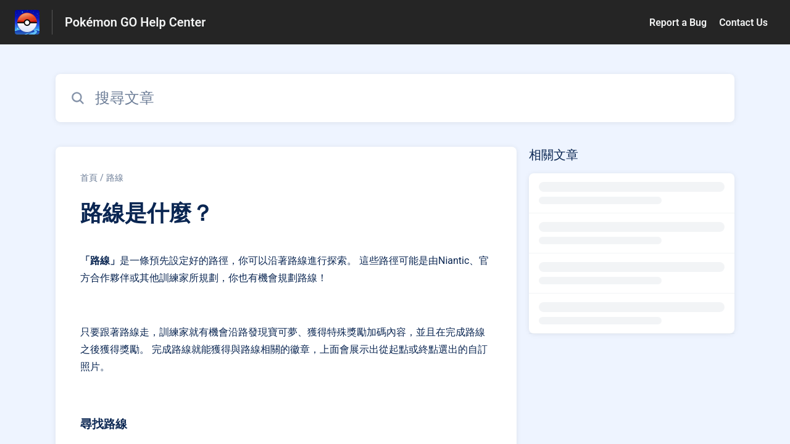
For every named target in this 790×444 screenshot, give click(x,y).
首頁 (89, 178)
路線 (114, 178)
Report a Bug (678, 22)
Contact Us (743, 22)
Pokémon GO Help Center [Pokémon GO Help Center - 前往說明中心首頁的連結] (135, 22)
